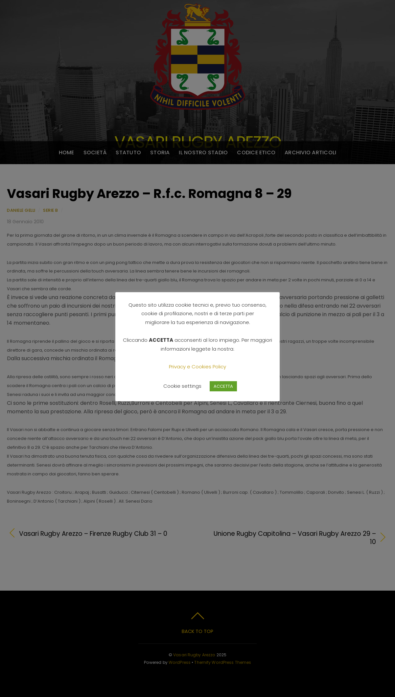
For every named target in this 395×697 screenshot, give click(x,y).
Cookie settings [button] (182, 385)
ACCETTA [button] (223, 386)
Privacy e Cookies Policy (197, 366)
